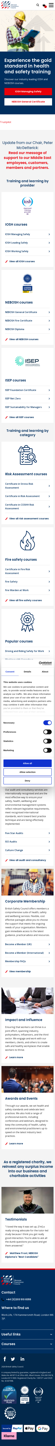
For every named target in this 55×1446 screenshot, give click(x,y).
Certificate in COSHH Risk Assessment (19, 506)
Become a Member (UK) (18, 944)
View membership (18, 971)
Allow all (27, 763)
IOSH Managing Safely (28, 91)
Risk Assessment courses (26, 474)
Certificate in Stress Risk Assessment (19, 485)
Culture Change (14, 850)
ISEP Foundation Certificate (20, 390)
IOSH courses (16, 224)
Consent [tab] (9, 671)
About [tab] (45, 671)
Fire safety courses (21, 559)
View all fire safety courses (23, 600)
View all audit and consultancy (25, 860)
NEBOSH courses (19, 302)
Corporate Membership (25, 901)
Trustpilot (5, 122)
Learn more (14, 1057)
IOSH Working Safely (16, 251)
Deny (27, 780)
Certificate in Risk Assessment (22, 496)
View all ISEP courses (19, 417)
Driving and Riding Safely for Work (24, 651)
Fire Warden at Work (17, 590)
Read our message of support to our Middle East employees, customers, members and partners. (27, 160)
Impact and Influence (23, 1020)
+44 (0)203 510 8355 (16, 1299)
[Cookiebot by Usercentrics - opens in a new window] (39, 663)
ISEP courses (15, 380)
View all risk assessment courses (27, 518)
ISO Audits (11, 841)
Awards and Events (21, 1098)
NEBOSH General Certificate (28, 101)
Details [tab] (27, 671)
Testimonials (16, 1219)
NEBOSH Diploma (14, 329)
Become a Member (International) (24, 952)
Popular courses (19, 641)
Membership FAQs (15, 961)
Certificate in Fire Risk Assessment (17, 571)
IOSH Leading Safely (16, 242)
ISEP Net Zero (13, 398)
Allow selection (27, 772)
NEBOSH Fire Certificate (18, 320)
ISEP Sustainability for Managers (23, 407)
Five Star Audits (14, 833)
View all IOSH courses (20, 261)
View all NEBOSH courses (21, 339)
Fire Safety (11, 581)
